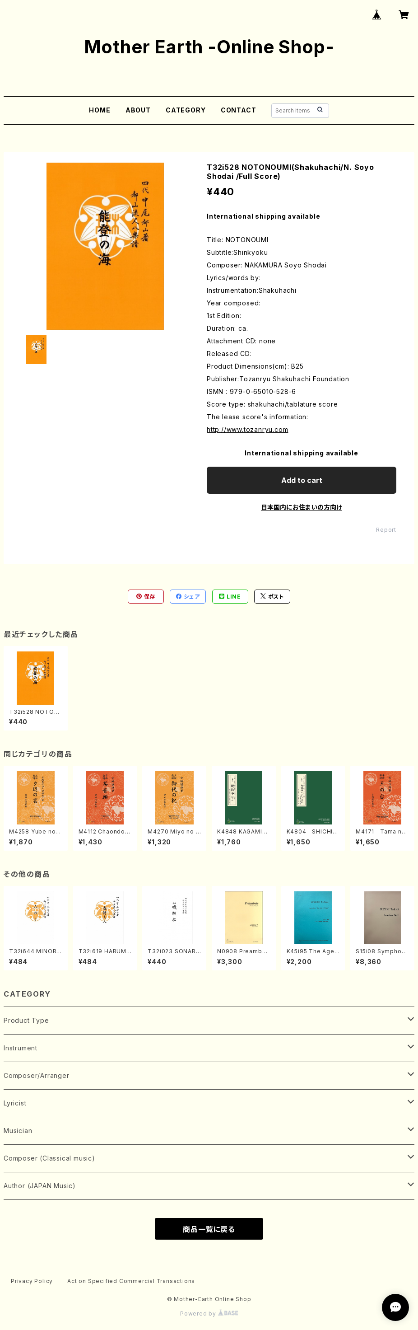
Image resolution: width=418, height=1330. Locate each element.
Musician (18, 1130)
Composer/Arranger (37, 1075)
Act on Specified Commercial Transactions (131, 1281)
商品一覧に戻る (209, 1229)
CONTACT (238, 110)
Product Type (26, 1020)
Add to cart (301, 480)
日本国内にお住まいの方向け (301, 507)
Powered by (209, 1313)
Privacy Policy (32, 1281)
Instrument (20, 1048)
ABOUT (138, 110)
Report (386, 529)
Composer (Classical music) (49, 1158)
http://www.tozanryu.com (247, 429)
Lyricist (15, 1103)
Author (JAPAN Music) (40, 1186)
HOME (99, 110)
